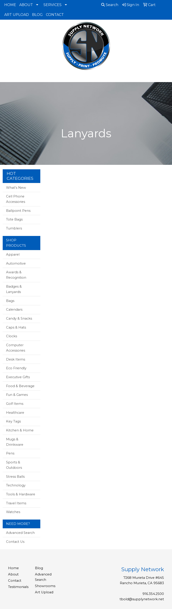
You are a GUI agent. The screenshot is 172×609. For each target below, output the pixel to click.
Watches (13, 512)
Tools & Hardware (20, 494)
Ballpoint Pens (18, 211)
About (13, 574)
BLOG (37, 15)
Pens (10, 453)
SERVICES (52, 5)
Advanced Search (20, 533)
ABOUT (26, 5)
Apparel (12, 255)
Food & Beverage (20, 386)
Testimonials (18, 587)
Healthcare (15, 413)
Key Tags (13, 421)
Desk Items (15, 359)
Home (13, 568)
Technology (16, 485)
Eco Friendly (16, 368)
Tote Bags (14, 219)
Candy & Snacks (19, 318)
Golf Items (14, 404)
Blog (39, 568)
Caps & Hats (16, 327)
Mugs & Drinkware (14, 442)
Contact (14, 581)
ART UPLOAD (16, 15)
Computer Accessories (15, 347)
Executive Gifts (18, 377)
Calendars (14, 310)
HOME (10, 5)
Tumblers (14, 228)
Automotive (16, 263)
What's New (16, 188)
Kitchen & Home (20, 430)
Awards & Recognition (16, 275)
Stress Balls (15, 477)
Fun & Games (17, 395)
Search (109, 5)
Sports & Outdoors (14, 465)
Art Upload (44, 592)
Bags (10, 301)
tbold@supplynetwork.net (142, 599)
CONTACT (55, 15)
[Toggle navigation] (7, 77)
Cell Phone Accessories (15, 199)
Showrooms (45, 586)
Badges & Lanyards (14, 289)
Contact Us (15, 542)
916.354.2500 (153, 594)
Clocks (11, 336)
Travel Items (16, 503)
